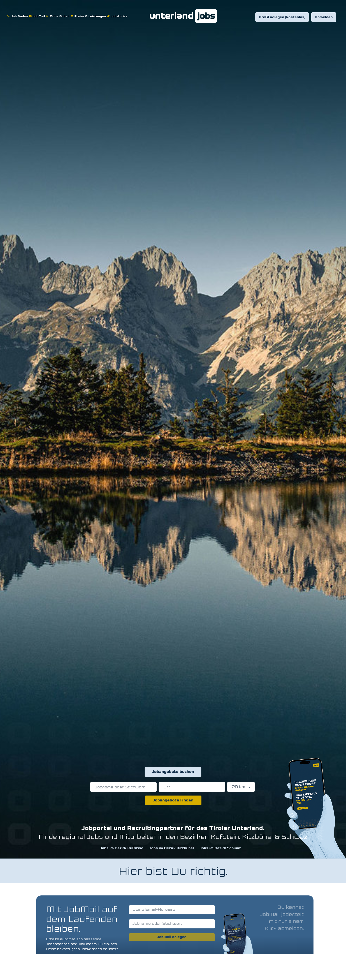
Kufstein (225, 837)
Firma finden (58, 13)
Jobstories (118, 13)
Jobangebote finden (173, 800)
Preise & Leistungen (89, 13)
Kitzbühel (257, 837)
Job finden (18, 13)
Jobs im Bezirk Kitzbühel (171, 848)
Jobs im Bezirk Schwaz (220, 848)
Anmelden (324, 17)
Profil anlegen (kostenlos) (282, 17)
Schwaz (294, 837)
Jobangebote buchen (173, 772)
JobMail (37, 13)
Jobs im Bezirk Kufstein (121, 848)
